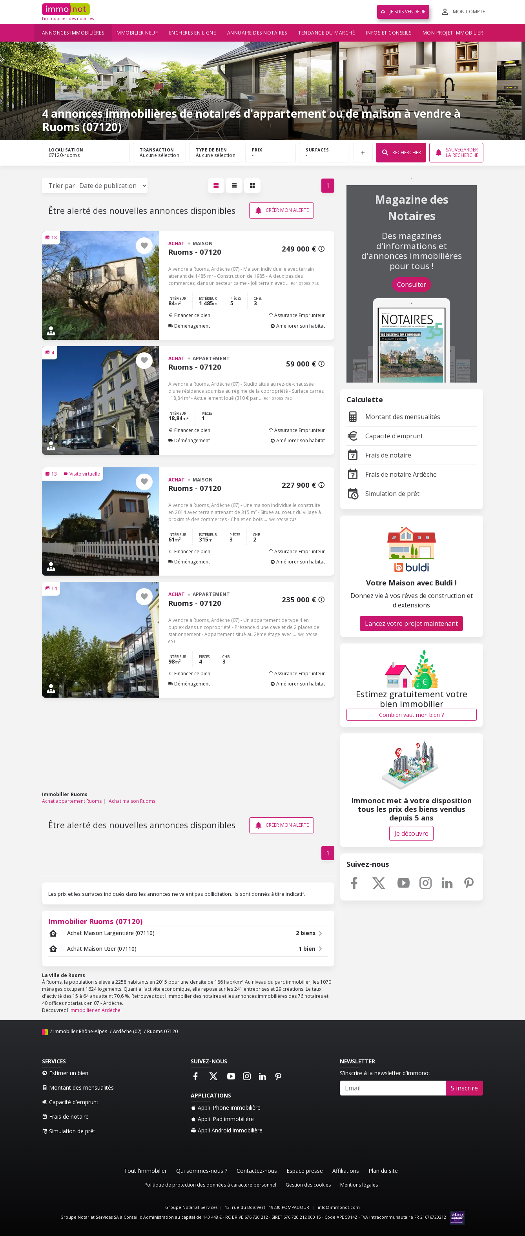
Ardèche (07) (127, 1031)
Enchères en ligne (192, 32)
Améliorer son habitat (297, 326)
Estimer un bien (65, 1073)
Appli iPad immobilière (222, 1119)
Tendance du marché (326, 32)
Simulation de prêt (382, 493)
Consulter (411, 284)
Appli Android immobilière (226, 1130)
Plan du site (383, 1170)
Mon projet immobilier (453, 32)
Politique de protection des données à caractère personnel (210, 1184)
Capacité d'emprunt (384, 436)
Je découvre (411, 833)
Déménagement (189, 326)
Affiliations (345, 1170)
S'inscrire (464, 1088)
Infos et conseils (389, 32)
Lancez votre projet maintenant (411, 623)
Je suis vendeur (403, 11)
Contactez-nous (257, 1170)
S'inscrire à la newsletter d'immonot (385, 1073)
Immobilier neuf (136, 32)
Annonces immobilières (73, 32)
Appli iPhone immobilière (226, 1107)
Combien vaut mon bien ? (411, 714)
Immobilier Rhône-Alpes (80, 1031)
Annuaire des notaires (257, 32)
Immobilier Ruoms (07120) (95, 921)
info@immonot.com (339, 1207)
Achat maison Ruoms (132, 801)
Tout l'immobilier (145, 1170)
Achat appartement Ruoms (72, 801)
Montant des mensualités (393, 416)
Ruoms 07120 (162, 1031)
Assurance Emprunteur (296, 315)
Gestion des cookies (308, 1184)
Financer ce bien (189, 315)
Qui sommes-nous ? (201, 1170)
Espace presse (304, 1170)
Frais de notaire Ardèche (391, 474)
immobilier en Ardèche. (95, 1010)
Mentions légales (359, 1184)
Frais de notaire (378, 455)
